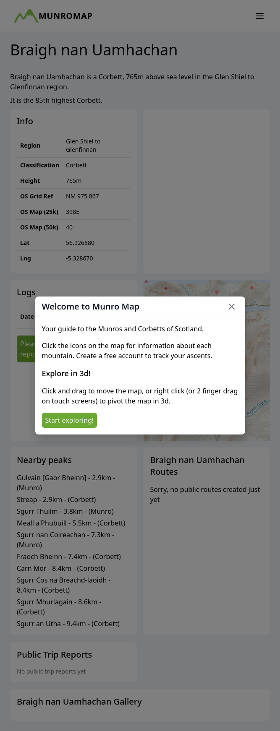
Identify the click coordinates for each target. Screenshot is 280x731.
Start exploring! (69, 420)
